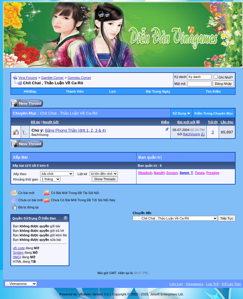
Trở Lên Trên (231, 284)
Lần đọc (226, 122)
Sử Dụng (179, 113)
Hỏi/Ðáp (30, 91)
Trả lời (213, 122)
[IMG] (17, 257)
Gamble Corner (52, 77)
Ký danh (180, 77)
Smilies (18, 252)
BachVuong (40, 134)
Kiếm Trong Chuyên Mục (213, 113)
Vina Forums (28, 77)
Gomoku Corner (79, 77)
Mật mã (179, 83)
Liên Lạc (176, 284)
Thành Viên (75, 91)
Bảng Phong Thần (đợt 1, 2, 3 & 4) (75, 130)
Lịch (112, 91)
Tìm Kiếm (213, 91)
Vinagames (194, 284)
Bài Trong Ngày (158, 91)
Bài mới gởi (186, 122)
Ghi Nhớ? (223, 77)
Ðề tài (35, 122)
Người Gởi (50, 122)
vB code (19, 248)
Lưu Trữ (212, 284)
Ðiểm (165, 122)
